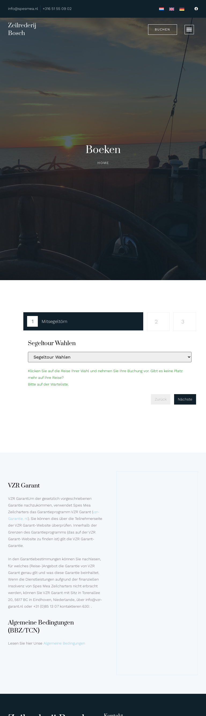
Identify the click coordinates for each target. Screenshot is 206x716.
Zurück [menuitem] (161, 399)
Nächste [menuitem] (185, 399)
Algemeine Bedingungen (64, 643)
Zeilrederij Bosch (22, 29)
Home (103, 163)
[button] (189, 29)
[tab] (83, 322)
